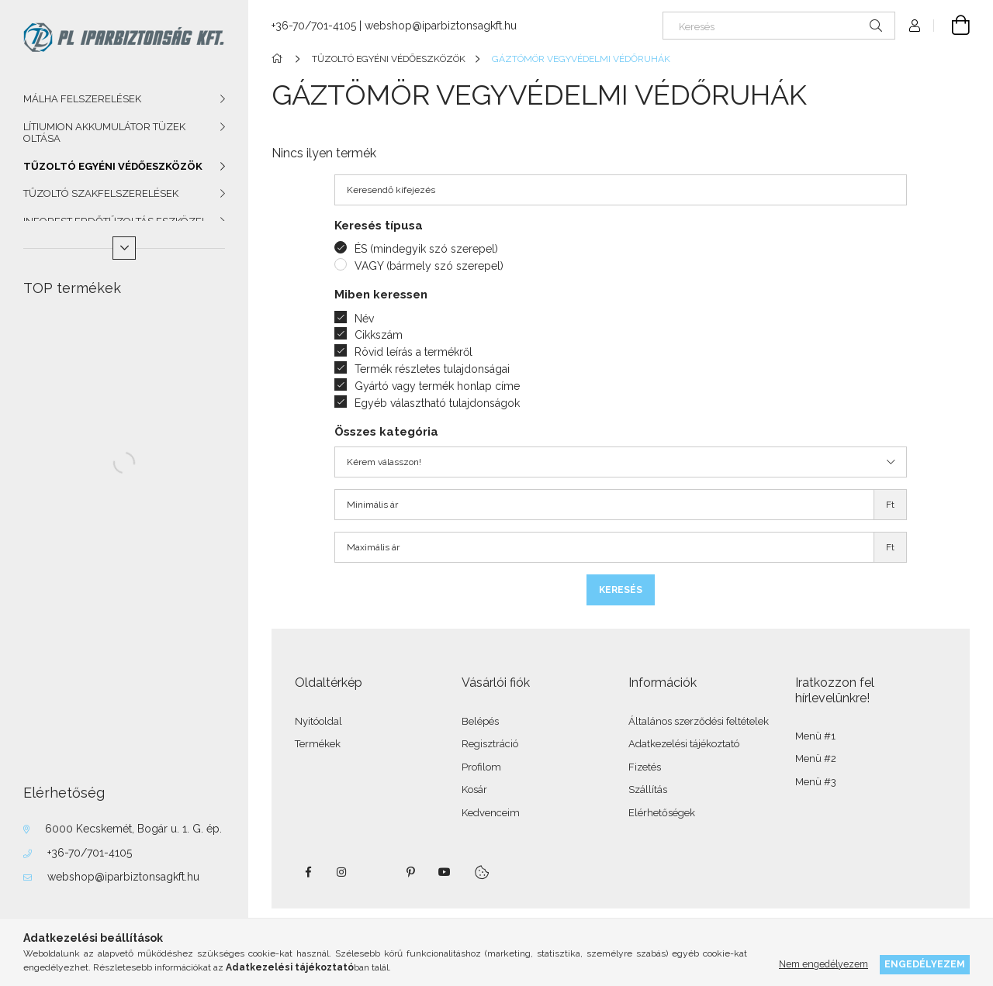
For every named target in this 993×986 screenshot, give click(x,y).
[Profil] (914, 26)
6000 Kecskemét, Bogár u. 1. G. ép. (133, 828)
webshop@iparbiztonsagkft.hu (123, 877)
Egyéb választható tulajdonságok (437, 403)
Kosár (474, 789)
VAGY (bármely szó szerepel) (429, 266)
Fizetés (644, 767)
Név (364, 318)
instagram (342, 872)
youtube (444, 872)
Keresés (620, 589)
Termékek (318, 744)
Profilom (481, 767)
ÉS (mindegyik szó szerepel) (426, 249)
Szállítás (647, 789)
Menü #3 (815, 782)
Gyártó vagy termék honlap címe (437, 386)
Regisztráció (490, 744)
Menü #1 (815, 736)
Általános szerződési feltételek (698, 721)
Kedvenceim (491, 813)
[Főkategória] (280, 58)
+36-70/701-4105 (89, 852)
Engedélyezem (924, 964)
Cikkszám (379, 335)
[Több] (124, 248)
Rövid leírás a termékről (413, 352)
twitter (376, 872)
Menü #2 (815, 758)
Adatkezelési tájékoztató (683, 744)
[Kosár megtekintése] (952, 26)
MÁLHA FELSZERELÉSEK (82, 99)
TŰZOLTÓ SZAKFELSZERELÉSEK (100, 193)
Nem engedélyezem (823, 964)
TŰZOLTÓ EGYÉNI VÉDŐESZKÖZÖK (112, 166)
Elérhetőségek (661, 813)
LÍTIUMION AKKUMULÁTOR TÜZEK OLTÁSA (104, 133)
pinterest (410, 872)
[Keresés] (779, 26)
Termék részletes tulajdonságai (432, 369)
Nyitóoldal (318, 721)
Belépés (480, 721)
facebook (308, 872)
